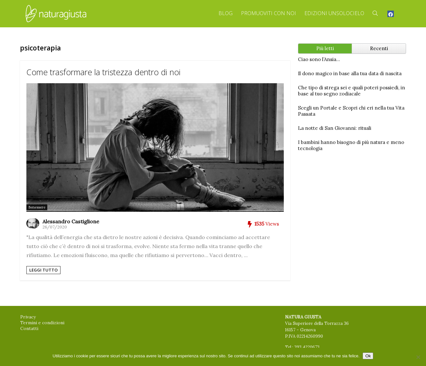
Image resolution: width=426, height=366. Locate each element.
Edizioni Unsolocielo (334, 13)
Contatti (29, 328)
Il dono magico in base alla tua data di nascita (350, 73)
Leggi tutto (43, 270)
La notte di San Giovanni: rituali (334, 128)
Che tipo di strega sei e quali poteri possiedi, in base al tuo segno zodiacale (351, 91)
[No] (418, 357)
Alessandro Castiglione (70, 221)
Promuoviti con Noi (268, 13)
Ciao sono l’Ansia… (319, 59)
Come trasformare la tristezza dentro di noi (103, 72)
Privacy (28, 317)
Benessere (36, 207)
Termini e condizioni (42, 323)
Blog (225, 13)
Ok (368, 355)
